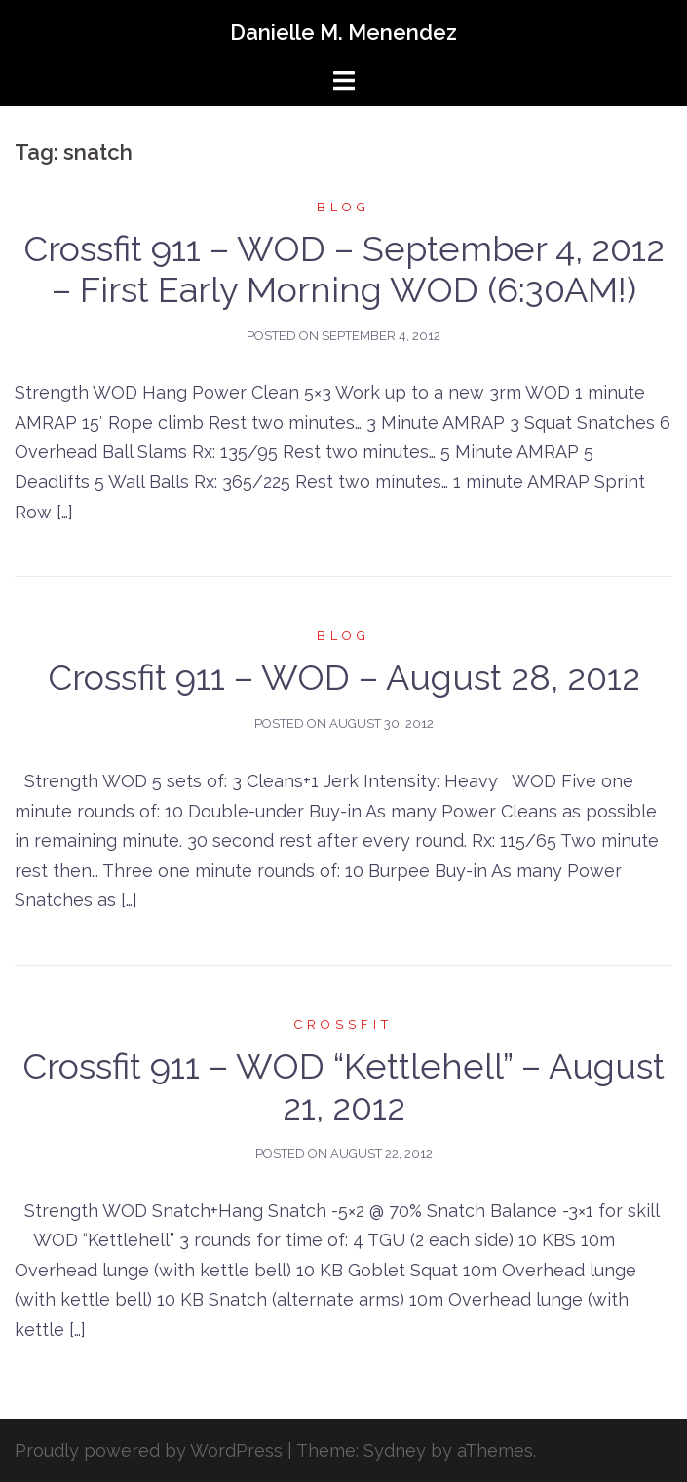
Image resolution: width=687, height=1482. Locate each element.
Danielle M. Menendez (343, 32)
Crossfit (343, 1024)
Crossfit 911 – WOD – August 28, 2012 (344, 677)
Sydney (394, 1450)
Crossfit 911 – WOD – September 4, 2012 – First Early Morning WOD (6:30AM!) (344, 269)
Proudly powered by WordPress (149, 1450)
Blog (343, 207)
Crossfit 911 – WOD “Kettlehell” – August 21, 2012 (343, 1086)
